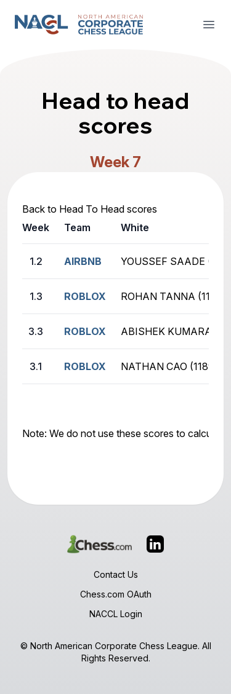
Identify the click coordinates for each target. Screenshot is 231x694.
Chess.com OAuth (116, 594)
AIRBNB (83, 261)
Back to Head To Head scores (89, 209)
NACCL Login (115, 614)
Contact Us (116, 574)
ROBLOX (85, 296)
